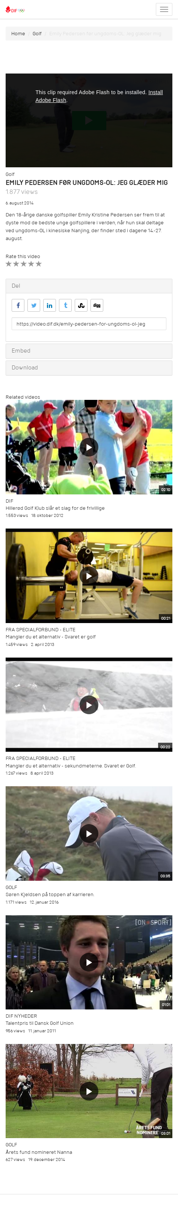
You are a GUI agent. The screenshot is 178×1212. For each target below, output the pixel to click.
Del (16, 286)
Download (25, 367)
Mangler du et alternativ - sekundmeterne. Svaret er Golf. (71, 765)
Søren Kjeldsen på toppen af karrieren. (50, 894)
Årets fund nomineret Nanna (39, 1152)
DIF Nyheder (21, 1016)
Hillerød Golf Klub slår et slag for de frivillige (55, 508)
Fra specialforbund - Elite (40, 629)
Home (18, 33)
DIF (9, 501)
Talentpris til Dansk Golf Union (40, 1023)
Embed (21, 351)
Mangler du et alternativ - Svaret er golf (51, 636)
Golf (37, 33)
